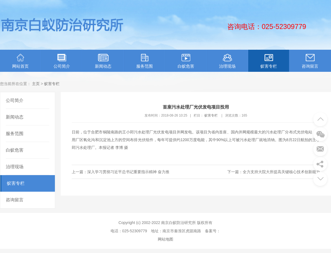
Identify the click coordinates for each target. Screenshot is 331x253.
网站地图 (165, 239)
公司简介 (62, 61)
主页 (36, 83)
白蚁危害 (186, 61)
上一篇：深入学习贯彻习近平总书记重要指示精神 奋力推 (120, 172)
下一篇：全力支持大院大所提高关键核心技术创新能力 (273, 172)
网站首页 (20, 61)
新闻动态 (103, 61)
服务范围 (144, 61)
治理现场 (227, 61)
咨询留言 (310, 61)
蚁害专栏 (268, 61)
